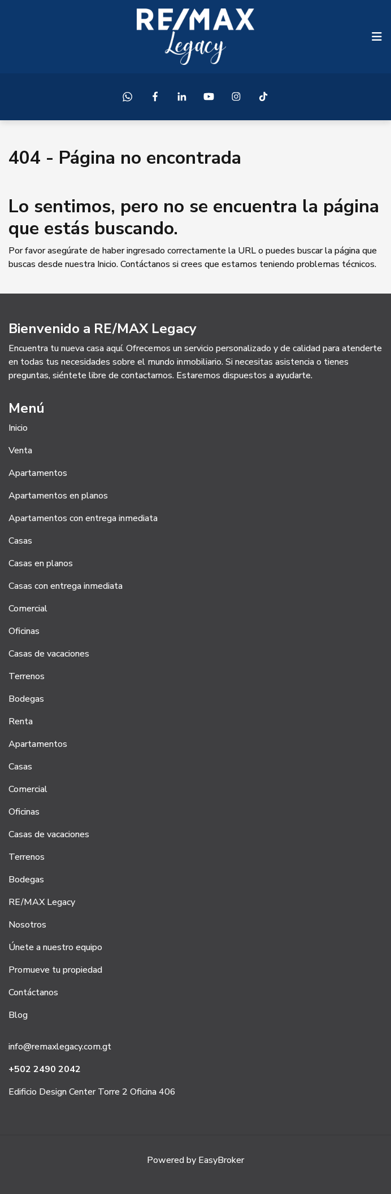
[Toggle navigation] (377, 37)
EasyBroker (221, 1160)
